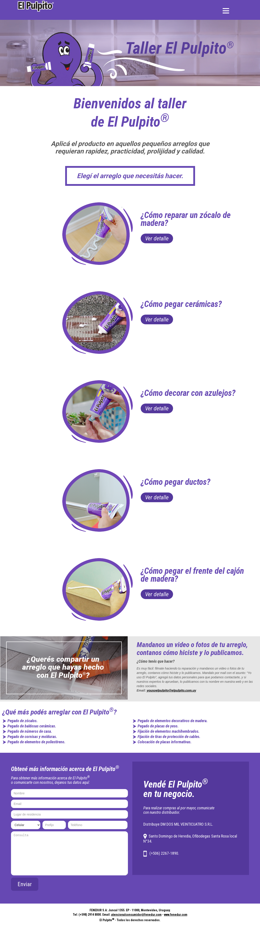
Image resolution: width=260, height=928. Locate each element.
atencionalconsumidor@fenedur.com (136, 914)
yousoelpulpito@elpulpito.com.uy (171, 690)
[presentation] (94, 886)
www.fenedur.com (175, 914)
